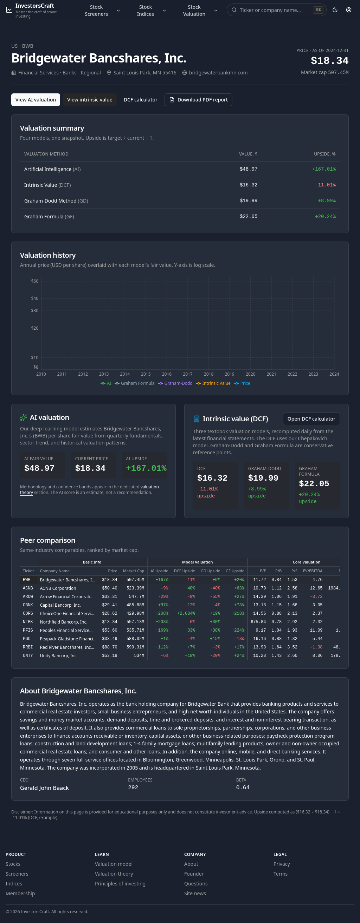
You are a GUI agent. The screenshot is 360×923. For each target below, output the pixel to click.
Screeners (17, 873)
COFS (28, 613)
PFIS (28, 630)
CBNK (28, 605)
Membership (20, 893)
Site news (195, 893)
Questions (196, 883)
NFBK (28, 622)
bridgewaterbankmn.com (218, 72)
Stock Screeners (103, 10)
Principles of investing (120, 883)
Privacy (282, 864)
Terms (281, 873)
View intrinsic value (89, 99)
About (191, 864)
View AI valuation (35, 99)
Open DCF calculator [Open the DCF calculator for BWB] (311, 418)
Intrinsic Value (47, 185)
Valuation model (114, 864)
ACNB (28, 588)
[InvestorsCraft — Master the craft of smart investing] (38, 10)
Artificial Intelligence (52, 169)
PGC (27, 639)
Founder (194, 873)
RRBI (28, 647)
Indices (14, 883)
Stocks (13, 864)
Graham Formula (49, 216)
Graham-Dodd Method (56, 200)
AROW (28, 596)
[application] (180, 330)
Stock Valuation (200, 10)
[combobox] (275, 10)
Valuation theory (114, 873)
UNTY (28, 655)
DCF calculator (141, 99)
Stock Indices (152, 10)
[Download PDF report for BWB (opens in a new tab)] (198, 99)
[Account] (348, 10)
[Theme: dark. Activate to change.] (334, 10)
